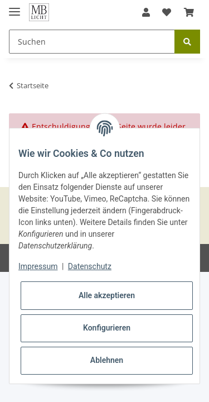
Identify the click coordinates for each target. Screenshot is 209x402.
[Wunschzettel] (166, 12)
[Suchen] (92, 42)
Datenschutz (89, 266)
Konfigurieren (106, 327)
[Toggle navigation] (14, 7)
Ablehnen (106, 360)
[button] (146, 12)
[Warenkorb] (189, 12)
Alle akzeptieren (107, 295)
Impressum (37, 266)
